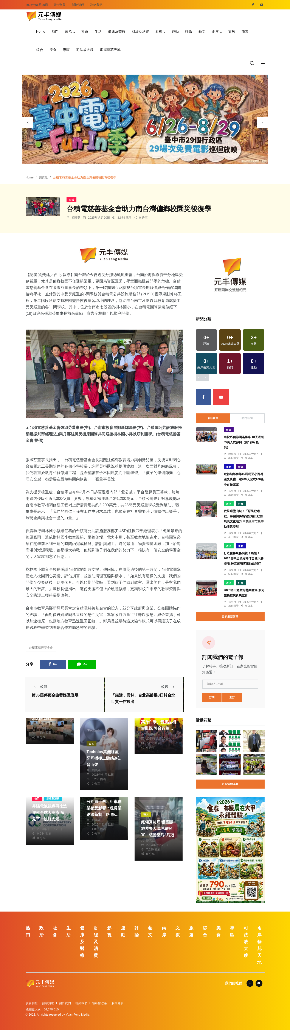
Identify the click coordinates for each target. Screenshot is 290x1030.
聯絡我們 (96, 4)
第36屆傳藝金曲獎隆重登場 (55, 695)
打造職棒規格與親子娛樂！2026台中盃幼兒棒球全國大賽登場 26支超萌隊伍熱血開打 (244, 558)
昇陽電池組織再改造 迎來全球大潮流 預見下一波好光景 (49, 812)
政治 (68, 31)
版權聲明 (118, 1003)
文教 (231, 31)
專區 (66, 50)
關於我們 (78, 4)
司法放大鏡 (84, 50)
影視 (158, 31)
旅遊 (245, 31)
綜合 (39, 50)
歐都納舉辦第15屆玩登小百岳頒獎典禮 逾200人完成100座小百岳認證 (244, 479)
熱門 (55, 31)
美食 (53, 50)
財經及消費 (140, 31)
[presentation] (27, 122)
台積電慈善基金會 (41, 647)
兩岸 (215, 31)
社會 (84, 31)
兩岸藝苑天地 (110, 50)
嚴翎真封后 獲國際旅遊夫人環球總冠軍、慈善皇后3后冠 (157, 828)
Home (40, 31)
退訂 (232, 697)
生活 (98, 31)
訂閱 (212, 697)
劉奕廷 (43, 177)
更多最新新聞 (230, 616)
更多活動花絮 (230, 784)
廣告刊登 (59, 4)
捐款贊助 (48, 1003)
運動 (175, 31)
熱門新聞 (247, 418)
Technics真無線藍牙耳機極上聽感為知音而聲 (104, 758)
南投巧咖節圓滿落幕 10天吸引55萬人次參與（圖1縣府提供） (244, 442)
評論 (188, 31)
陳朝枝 (232, 454)
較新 (39, 687)
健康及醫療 (116, 31)
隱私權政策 (99, 1003)
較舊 (169, 687)
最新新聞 (213, 418)
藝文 (202, 31)
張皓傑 (232, 491)
